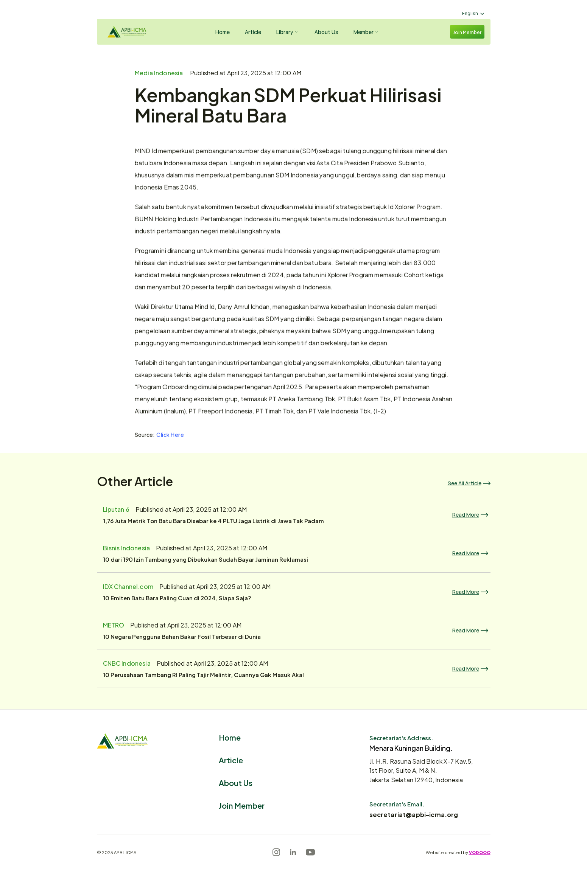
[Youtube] (310, 852)
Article (231, 759)
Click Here (170, 434)
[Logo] (125, 32)
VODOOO (479, 852)
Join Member (242, 805)
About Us (235, 782)
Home (230, 737)
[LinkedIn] (293, 852)
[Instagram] (276, 852)
